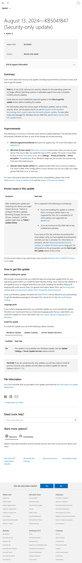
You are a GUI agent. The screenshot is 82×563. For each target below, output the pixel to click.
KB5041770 (19, 368)
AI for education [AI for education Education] (60, 523)
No (61, 486)
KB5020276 (15, 145)
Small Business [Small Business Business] (7, 559)
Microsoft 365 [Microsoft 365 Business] (6, 545)
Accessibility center (69, 458)
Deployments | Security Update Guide (19, 180)
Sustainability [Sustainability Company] (59, 559)
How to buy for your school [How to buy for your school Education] (63, 512)
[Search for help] (8, 3)
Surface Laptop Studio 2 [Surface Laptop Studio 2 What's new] (9, 505)
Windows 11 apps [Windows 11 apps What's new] (7, 523)
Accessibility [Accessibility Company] (59, 556)
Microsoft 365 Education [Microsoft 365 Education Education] (62, 509)
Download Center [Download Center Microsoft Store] (34, 501)
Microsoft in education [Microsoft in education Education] (62, 498)
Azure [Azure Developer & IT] (30, 534)
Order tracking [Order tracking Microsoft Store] (33, 512)
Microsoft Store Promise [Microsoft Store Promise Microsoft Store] (35, 520)
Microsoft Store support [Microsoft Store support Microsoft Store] (35, 505)
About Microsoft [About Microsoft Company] (60, 537)
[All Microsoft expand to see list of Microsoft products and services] (3, 3)
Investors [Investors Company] (58, 548)
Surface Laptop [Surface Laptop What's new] (7, 501)
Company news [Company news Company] (60, 541)
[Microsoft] (41, 1)
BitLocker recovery (39, 150)
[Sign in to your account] (78, 3)
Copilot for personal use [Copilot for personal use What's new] (9, 512)
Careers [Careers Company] (58, 534)
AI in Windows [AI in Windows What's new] (7, 516)
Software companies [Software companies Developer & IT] (34, 556)
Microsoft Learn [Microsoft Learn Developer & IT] (33, 541)
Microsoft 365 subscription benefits (9, 461)
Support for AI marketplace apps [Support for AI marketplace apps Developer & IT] (38, 545)
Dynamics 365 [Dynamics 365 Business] (7, 541)
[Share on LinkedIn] (9, 396)
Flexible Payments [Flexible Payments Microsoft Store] (34, 523)
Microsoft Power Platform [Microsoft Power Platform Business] (10, 548)
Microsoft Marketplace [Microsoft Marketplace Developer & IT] (35, 552)
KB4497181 (45, 220)
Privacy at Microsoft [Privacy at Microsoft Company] (61, 545)
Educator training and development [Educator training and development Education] (65, 516)
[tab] (13, 333)
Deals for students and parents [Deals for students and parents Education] (64, 520)
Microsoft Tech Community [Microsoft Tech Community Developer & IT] (36, 548)
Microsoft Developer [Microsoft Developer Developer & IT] (34, 537)
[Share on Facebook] (5, 396)
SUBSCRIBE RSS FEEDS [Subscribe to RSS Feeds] (15, 402)
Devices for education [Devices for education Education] (62, 501)
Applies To (9, 33)
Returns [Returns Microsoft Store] (31, 509)
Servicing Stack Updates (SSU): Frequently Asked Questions (37, 290)
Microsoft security (50, 458)
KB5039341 (43, 294)
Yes (47, 486)
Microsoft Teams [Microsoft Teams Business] (7, 552)
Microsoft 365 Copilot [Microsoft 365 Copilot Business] (9, 556)
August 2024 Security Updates (53, 180)
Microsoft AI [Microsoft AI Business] (6, 534)
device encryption (26, 155)
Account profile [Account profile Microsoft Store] (33, 498)
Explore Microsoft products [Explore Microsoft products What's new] (10, 520)
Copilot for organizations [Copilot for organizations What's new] (9, 509)
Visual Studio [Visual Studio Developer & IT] (32, 559)
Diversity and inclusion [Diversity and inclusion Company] (62, 552)
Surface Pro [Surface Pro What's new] (6, 498)
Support (5, 8)
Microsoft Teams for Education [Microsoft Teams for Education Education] (64, 505)
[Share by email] (15, 396)
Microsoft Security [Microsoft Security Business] (8, 537)
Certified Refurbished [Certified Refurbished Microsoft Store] (35, 516)
